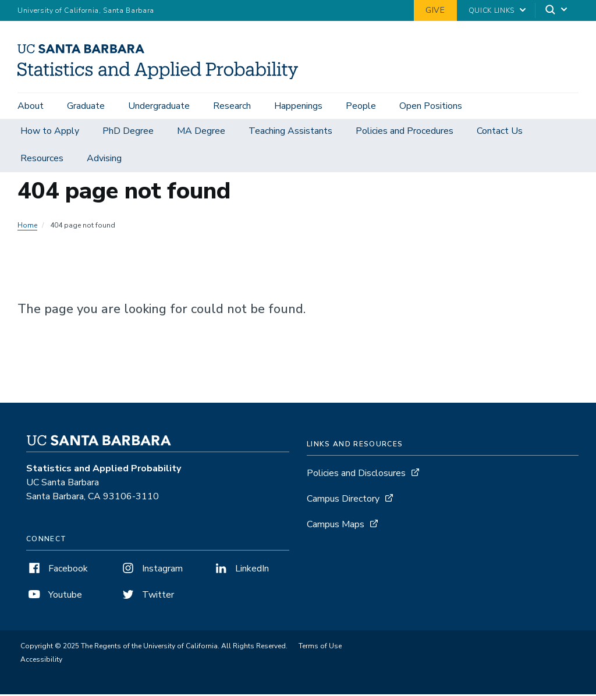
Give (435, 10)
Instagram (151, 570)
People (361, 106)
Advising (104, 160)
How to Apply (49, 132)
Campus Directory (343, 500)
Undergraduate (159, 106)
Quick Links (492, 10)
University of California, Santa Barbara (85, 10)
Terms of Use (320, 647)
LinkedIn (241, 570)
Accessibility (41, 661)
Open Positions (430, 106)
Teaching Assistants (290, 132)
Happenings (298, 106)
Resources (41, 160)
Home (27, 227)
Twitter (147, 596)
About (30, 106)
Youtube (54, 596)
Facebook (57, 570)
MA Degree (201, 132)
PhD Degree (128, 132)
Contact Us (500, 132)
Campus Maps (335, 526)
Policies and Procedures (404, 132)
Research (232, 106)
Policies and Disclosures (356, 474)
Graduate (86, 106)
